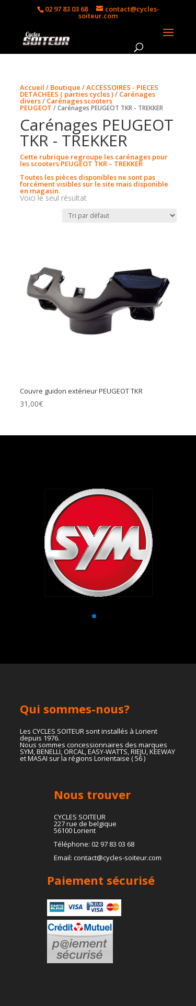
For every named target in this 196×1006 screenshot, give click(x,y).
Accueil (32, 87)
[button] (94, 616)
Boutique (65, 87)
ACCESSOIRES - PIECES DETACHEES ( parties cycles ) (89, 91)
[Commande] (119, 216)
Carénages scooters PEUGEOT (66, 104)
